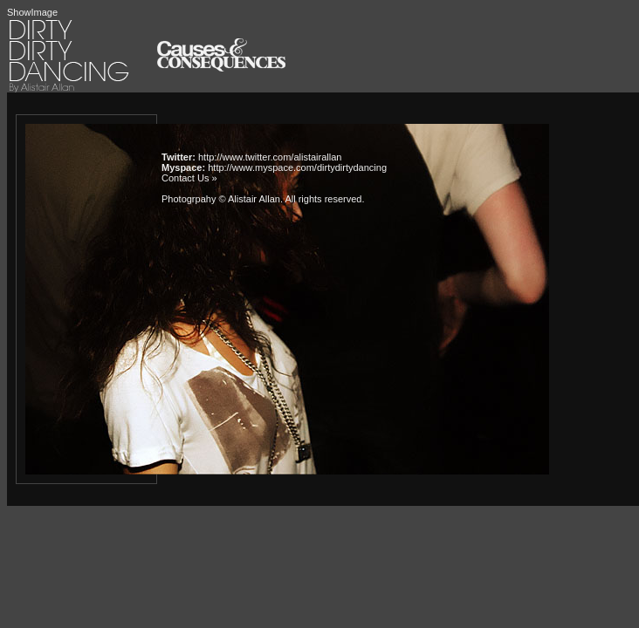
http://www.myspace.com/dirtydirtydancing (297, 167)
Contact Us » (189, 178)
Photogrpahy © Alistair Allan (220, 199)
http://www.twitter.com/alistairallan (269, 157)
